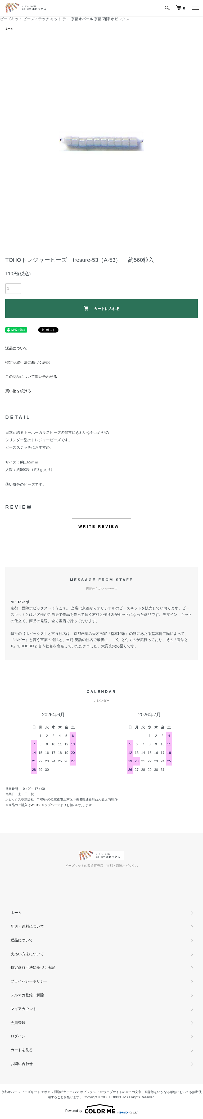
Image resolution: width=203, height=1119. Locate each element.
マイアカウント (24, 1009)
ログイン (18, 1036)
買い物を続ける (18, 391)
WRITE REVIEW (98, 526)
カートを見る (22, 1050)
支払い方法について (27, 954)
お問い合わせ (22, 1063)
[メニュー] (195, 8)
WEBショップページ (45, 805)
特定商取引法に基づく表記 (27, 362)
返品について (16, 348)
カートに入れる (101, 308)
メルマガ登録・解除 (27, 995)
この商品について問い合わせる (31, 376)
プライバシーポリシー (29, 981)
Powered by (101, 1109)
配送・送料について (27, 926)
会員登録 (18, 1022)
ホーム (9, 28)
